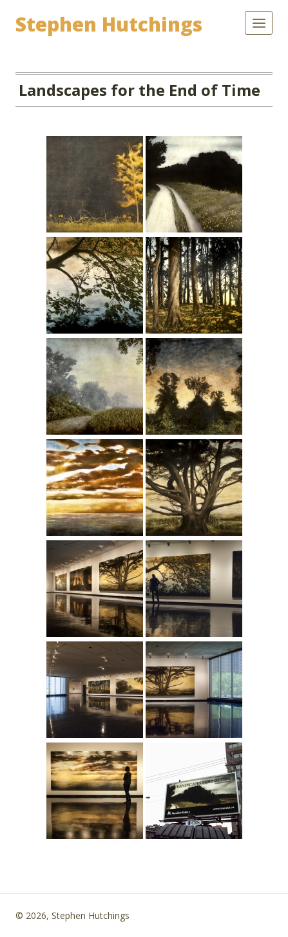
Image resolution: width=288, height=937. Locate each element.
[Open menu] (259, 23)
